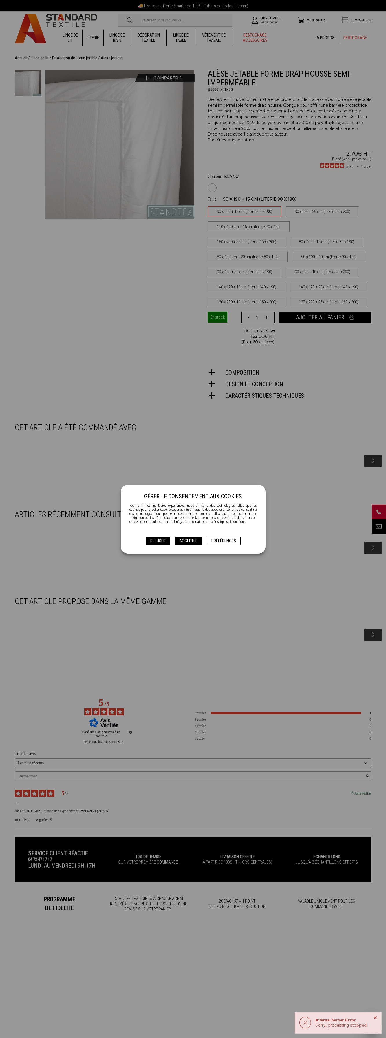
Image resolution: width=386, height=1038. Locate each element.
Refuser (158, 540)
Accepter (188, 540)
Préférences (223, 540)
